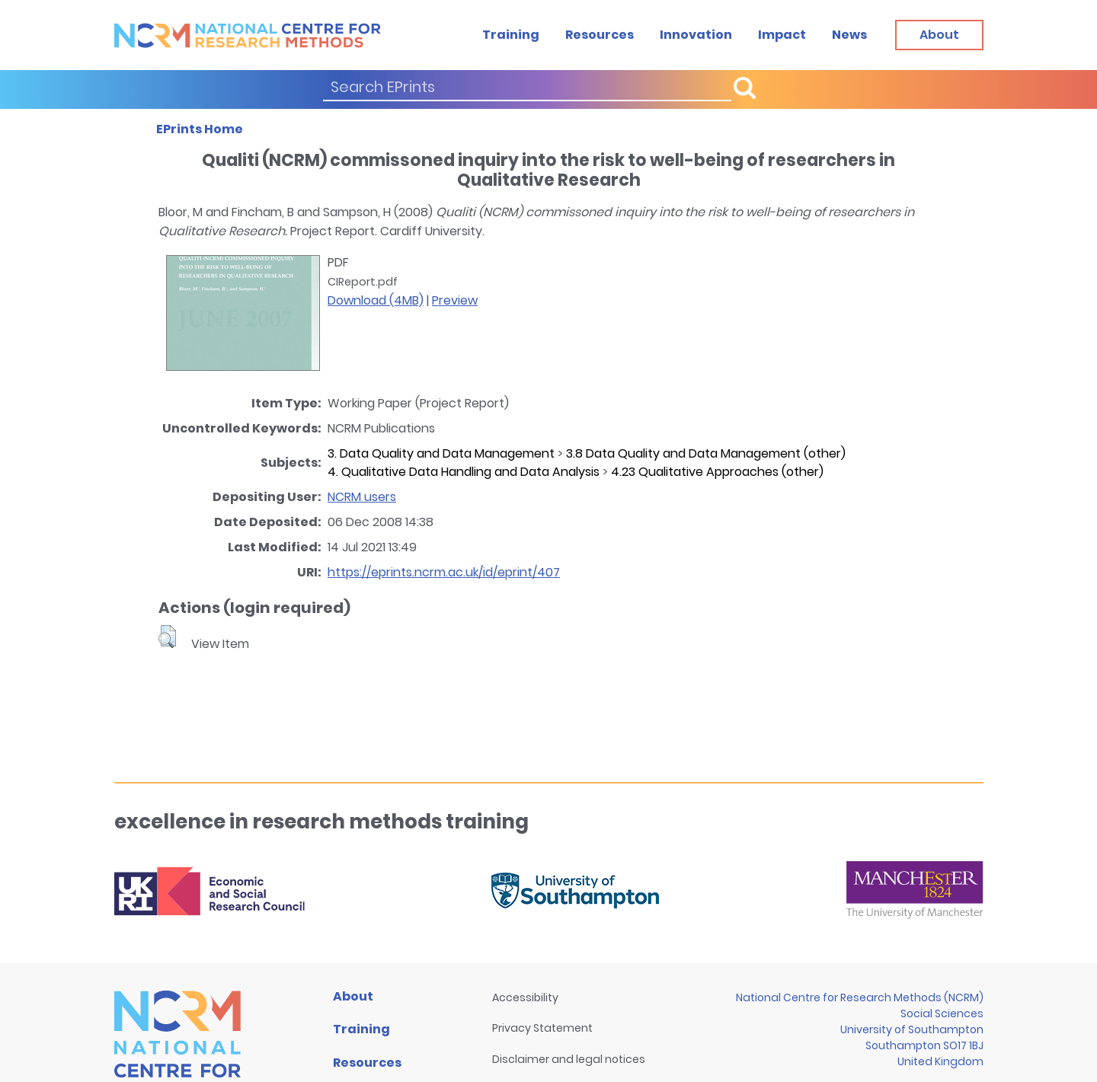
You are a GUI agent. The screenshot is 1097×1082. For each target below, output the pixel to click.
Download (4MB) (376, 300)
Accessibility (525, 997)
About (353, 996)
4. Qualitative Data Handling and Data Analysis (464, 471)
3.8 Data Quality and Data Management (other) (706, 453)
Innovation (696, 34)
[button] (167, 636)
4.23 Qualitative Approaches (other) (717, 471)
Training (510, 34)
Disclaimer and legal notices (568, 1059)
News (849, 34)
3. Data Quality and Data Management (441, 453)
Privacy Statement (542, 1028)
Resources (599, 34)
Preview (455, 300)
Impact (782, 34)
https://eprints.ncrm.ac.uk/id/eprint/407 (444, 572)
